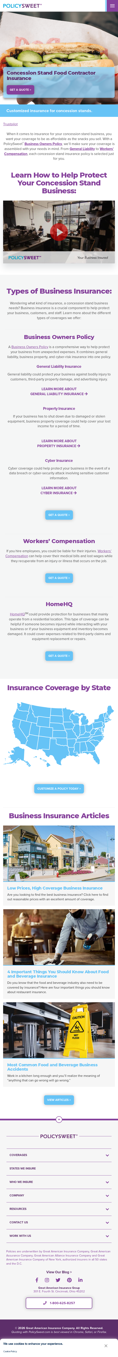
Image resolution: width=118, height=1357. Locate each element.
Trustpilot (10, 124)
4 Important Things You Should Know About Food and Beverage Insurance (58, 974)
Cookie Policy (10, 1351)
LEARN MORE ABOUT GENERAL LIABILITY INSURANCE (59, 391)
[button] (59, 232)
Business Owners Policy (29, 347)
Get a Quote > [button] (20, 90)
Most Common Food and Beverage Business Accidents (52, 1067)
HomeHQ (17, 614)
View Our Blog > (59, 1272)
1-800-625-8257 (59, 1303)
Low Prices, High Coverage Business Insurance (55, 888)
